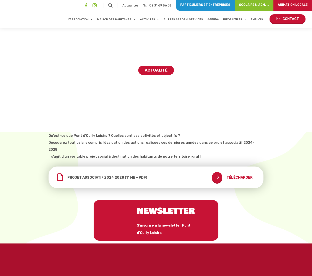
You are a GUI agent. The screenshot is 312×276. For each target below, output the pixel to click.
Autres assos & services (183, 19)
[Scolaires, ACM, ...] (254, 5)
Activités (149, 19)
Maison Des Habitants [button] (116, 19)
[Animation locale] (292, 5)
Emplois (257, 19)
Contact (287, 18)
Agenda (213, 19)
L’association (80, 19)
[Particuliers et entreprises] (205, 5)
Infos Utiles (234, 19)
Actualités (130, 5)
